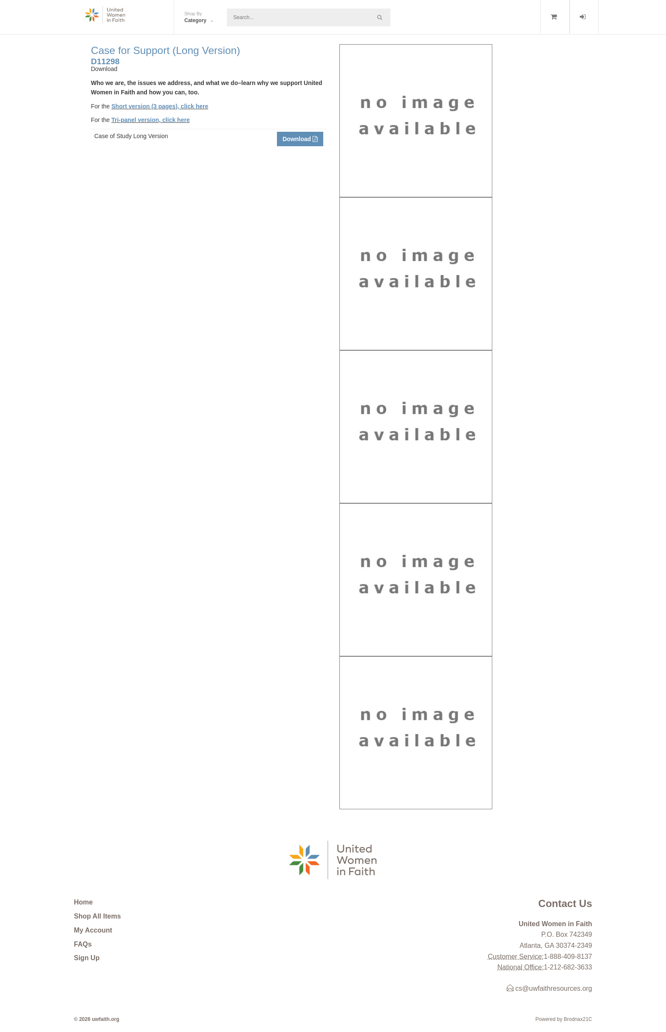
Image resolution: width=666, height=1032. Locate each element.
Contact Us (565, 903)
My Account (93, 930)
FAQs (83, 944)
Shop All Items (97, 916)
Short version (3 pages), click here (159, 106)
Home (83, 902)
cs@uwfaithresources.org (549, 988)
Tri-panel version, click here (150, 119)
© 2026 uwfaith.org (96, 1019)
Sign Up (86, 957)
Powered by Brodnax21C (564, 1019)
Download (300, 139)
